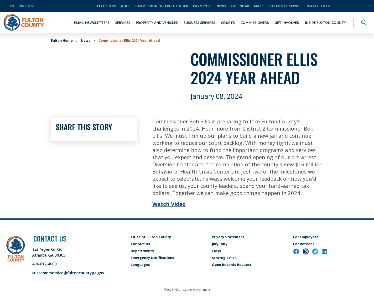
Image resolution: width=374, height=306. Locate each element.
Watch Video (169, 203)
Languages (140, 264)
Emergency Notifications (152, 257)
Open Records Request (231, 264)
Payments (202, 6)
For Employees (306, 237)
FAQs (216, 250)
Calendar (240, 6)
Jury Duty (220, 244)
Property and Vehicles (157, 22)
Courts (228, 22)
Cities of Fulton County (151, 237)
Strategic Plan (224, 257)
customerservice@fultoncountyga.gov (68, 272)
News (221, 6)
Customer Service (285, 6)
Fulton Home (62, 40)
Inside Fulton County (325, 22)
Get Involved (287, 22)
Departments (142, 250)
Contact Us (140, 244)
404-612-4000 (44, 264)
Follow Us (22, 6)
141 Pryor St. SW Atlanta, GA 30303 (48, 252)
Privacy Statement (228, 237)
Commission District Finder (161, 6)
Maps (259, 6)
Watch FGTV (318, 6)
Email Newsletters (91, 22)
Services (122, 22)
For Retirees (303, 244)
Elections (106, 6)
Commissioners (254, 22)
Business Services (199, 22)
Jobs (125, 6)
